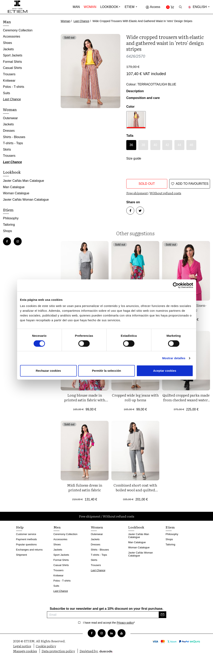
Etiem (131, 7)
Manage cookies (25, 651)
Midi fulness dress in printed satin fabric (84, 487)
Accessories (11, 36)
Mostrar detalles (173, 358)
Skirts (7, 149)
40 (155, 145)
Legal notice (22, 646)
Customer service (26, 534)
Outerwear (10, 118)
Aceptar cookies (164, 370)
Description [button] (135, 91)
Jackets (8, 49)
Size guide (133, 158)
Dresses (9, 130)
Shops (7, 231)
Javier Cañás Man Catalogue (23, 180)
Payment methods (26, 539)
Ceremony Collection (18, 30)
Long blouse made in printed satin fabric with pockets (84, 399)
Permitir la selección (106, 370)
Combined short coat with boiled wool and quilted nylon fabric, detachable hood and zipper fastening (135, 492)
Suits (6, 93)
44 (179, 145)
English (199, 7)
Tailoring (9, 224)
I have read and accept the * (109, 622)
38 (143, 145)
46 (191, 145)
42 (167, 145)
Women (97, 527)
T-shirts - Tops (13, 143)
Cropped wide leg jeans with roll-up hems (135, 397)
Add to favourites (189, 184)
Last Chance (81, 21)
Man (76, 7)
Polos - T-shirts (13, 86)
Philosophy (10, 218)
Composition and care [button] (143, 98)
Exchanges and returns (29, 549)
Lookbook (109, 7)
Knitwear (9, 80)
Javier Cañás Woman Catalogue (26, 199)
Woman (90, 7)
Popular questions (26, 544)
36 (131, 145)
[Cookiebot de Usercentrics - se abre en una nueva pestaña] (175, 285)
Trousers (9, 74)
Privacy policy (125, 622)
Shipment (21, 554)
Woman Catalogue (16, 193)
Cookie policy (46, 646)
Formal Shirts (12, 61)
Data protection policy (58, 651)
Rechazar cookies (48, 370)
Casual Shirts (12, 68)
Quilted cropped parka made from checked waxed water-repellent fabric (186, 399)
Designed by (96, 651)
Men (57, 527)
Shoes (7, 43)
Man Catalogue (14, 187)
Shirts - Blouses (14, 137)
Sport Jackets (12, 55)
